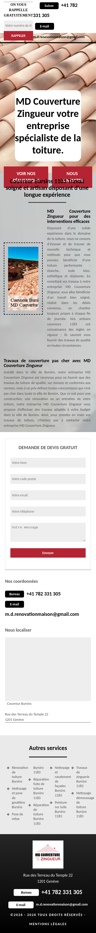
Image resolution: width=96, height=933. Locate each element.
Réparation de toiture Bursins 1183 (39, 814)
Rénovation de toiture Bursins (18, 775)
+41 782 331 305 (44, 594)
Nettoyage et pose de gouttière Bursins (18, 797)
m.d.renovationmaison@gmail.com (42, 614)
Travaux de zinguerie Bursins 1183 (82, 777)
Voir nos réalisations (26, 177)
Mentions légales (48, 924)
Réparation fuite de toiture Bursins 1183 (39, 788)
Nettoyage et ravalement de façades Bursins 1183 (61, 782)
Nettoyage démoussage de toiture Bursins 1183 (82, 804)
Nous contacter (72, 177)
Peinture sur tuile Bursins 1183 (61, 809)
